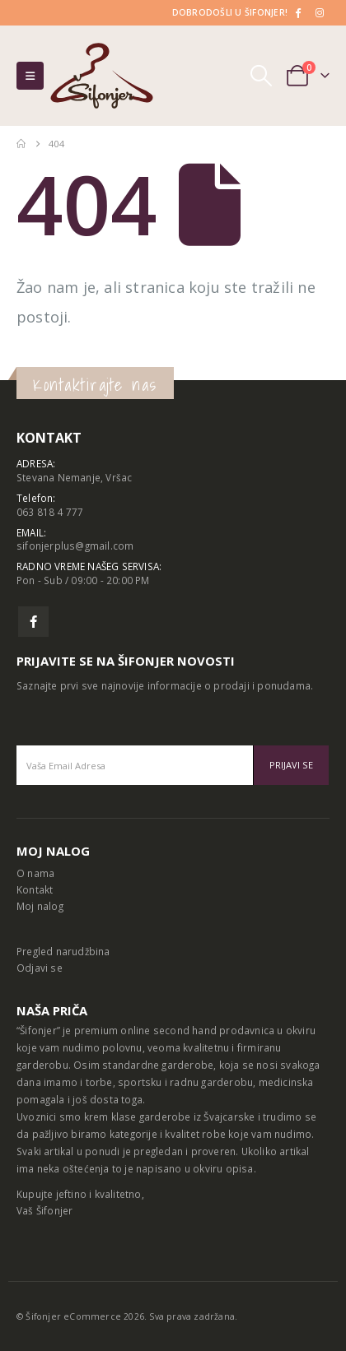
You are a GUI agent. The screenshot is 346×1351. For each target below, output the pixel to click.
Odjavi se (39, 967)
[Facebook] (297, 12)
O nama (35, 873)
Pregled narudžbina (63, 951)
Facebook (33, 621)
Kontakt (34, 889)
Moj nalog (39, 905)
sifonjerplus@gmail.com (74, 545)
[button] (30, 76)
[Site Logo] (101, 75)
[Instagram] (320, 12)
